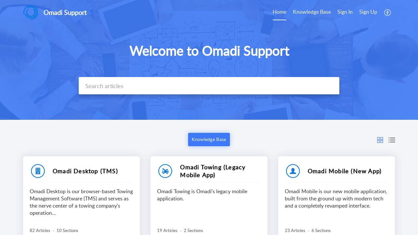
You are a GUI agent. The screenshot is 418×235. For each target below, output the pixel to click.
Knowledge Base (312, 11)
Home (279, 11)
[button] (387, 12)
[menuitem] (279, 12)
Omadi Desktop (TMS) (85, 171)
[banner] (209, 60)
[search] (209, 85)
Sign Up (368, 11)
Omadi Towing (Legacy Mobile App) (212, 171)
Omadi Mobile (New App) (344, 171)
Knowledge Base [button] (209, 139)
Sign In (345, 11)
